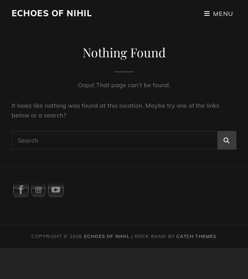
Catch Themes (196, 236)
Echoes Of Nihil (52, 13)
